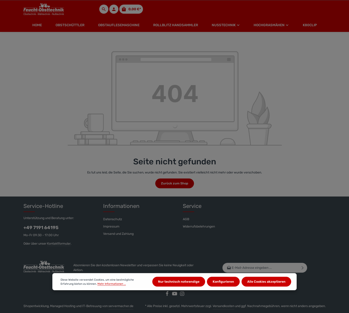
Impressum (111, 226)
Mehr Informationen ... (111, 285)
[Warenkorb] (131, 9)
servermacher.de (120, 306)
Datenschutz (112, 219)
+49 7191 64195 (41, 227)
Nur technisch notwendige (178, 284)
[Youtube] (175, 295)
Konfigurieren (223, 284)
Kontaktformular (59, 244)
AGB (186, 219)
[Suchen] (103, 9)
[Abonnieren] (302, 268)
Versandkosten (223, 306)
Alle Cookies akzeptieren (266, 284)
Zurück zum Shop (174, 183)
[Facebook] (167, 295)
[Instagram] (182, 295)
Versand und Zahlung (118, 234)
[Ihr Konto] (113, 9)
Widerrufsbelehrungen (199, 226)
